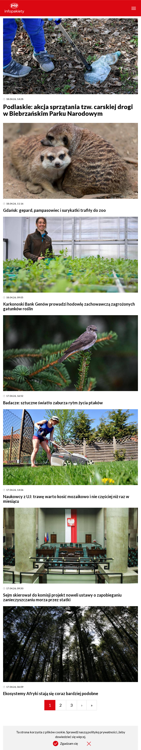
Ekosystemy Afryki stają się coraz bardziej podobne (50, 693)
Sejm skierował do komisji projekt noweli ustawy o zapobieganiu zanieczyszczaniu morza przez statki (62, 597)
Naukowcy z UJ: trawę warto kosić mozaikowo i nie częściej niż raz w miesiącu (66, 499)
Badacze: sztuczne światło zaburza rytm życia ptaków (53, 402)
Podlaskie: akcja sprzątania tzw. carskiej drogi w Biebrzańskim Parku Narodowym (68, 110)
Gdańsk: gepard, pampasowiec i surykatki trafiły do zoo (54, 210)
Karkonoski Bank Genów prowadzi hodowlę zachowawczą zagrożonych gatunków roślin (69, 306)
